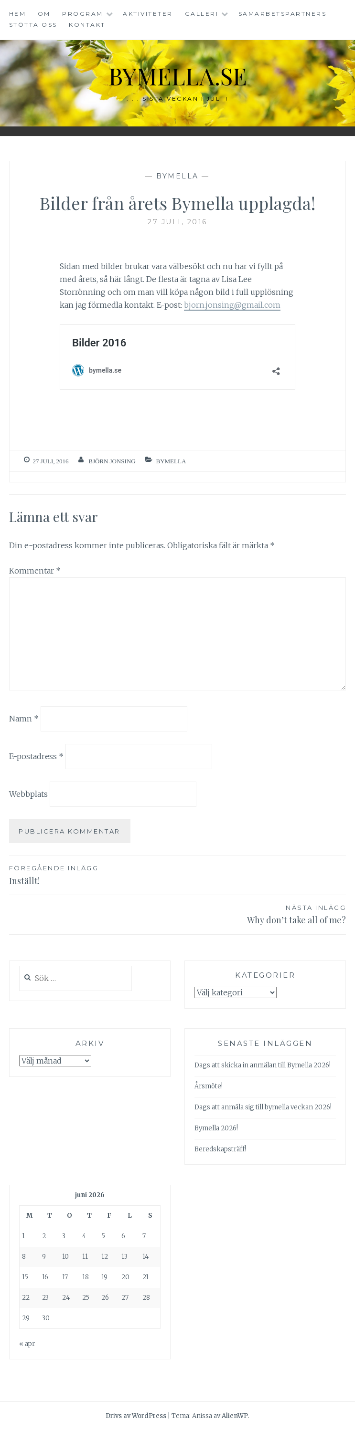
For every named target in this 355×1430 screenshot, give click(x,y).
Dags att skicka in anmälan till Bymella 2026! (262, 1065)
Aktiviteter (148, 13)
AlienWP (235, 1416)
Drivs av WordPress (136, 1416)
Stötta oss (33, 24)
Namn (24, 718)
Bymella (177, 176)
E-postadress (36, 756)
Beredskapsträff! (220, 1149)
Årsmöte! (208, 1086)
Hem (17, 13)
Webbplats (28, 794)
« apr (27, 1344)
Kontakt (87, 24)
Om (44, 13)
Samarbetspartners (282, 13)
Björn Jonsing (111, 461)
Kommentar (35, 570)
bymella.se (177, 76)
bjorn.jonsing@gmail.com (232, 305)
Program (82, 13)
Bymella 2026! (216, 1128)
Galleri (202, 13)
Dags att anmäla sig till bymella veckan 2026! (263, 1107)
